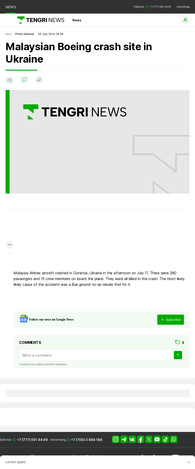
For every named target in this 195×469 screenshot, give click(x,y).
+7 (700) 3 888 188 (86, 440)
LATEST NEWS (16, 462)
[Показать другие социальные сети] (10, 244)
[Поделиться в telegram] (10, 227)
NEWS (11, 7)
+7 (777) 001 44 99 (32, 440)
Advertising (182, 6)
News (76, 20)
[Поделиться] (39, 79)
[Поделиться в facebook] (10, 236)
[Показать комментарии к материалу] (10, 260)
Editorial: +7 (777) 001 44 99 (152, 7)
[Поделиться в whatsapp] (10, 218)
